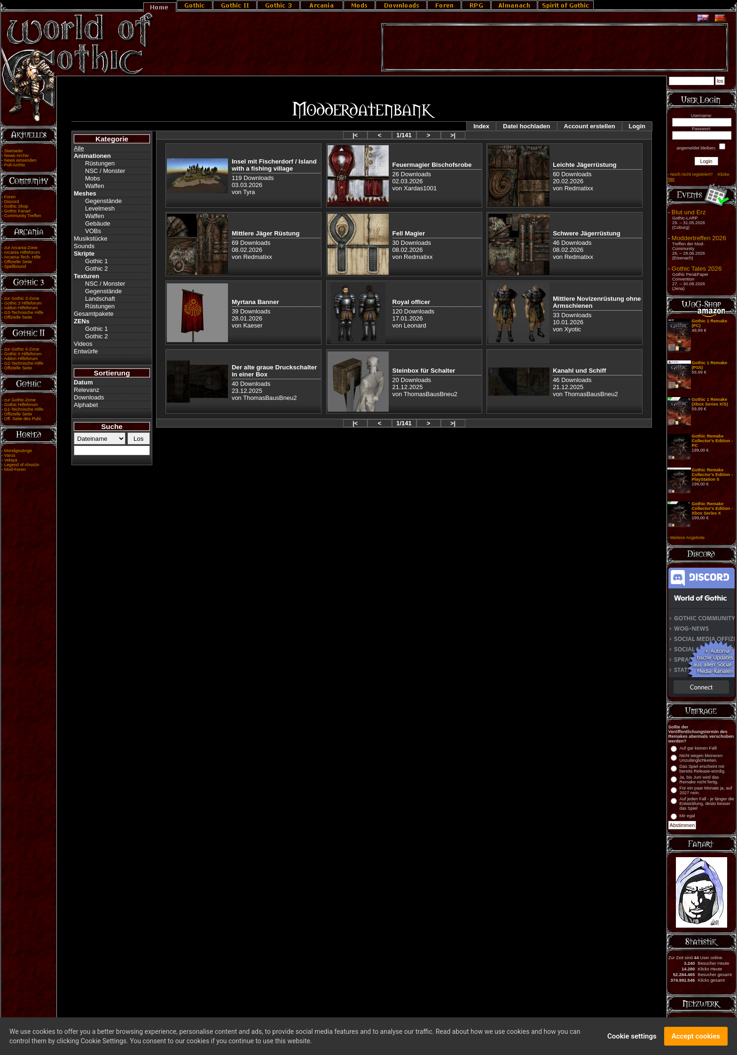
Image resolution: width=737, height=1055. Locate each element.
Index (481, 126)
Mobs (92, 178)
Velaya (10, 460)
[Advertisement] (555, 47)
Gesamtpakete (94, 313)
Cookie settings (632, 1038)
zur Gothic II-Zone (21, 349)
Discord (11, 201)
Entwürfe (86, 351)
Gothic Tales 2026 (696, 268)
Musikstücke (91, 238)
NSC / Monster (105, 170)
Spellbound (15, 266)
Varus (10, 455)
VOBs (93, 230)
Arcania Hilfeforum (22, 252)
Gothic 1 (96, 261)
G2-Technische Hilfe (23, 363)
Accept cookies (696, 1038)
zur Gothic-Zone (20, 400)
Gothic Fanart (17, 211)
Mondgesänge (18, 450)
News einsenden (20, 160)
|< (355, 135)
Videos (83, 343)
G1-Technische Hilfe (23, 409)
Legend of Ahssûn (21, 464)
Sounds (84, 246)
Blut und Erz (689, 212)
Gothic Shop (16, 206)
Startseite (13, 150)
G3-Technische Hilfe (23, 312)
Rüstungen (100, 163)
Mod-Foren (15, 469)
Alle (79, 148)
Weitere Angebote (687, 537)
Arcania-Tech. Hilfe (22, 257)
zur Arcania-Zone (21, 247)
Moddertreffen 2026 (699, 238)
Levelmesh (100, 208)
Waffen (94, 185)
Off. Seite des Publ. (23, 418)
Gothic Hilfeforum (21, 404)
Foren (10, 197)
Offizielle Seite (18, 261)
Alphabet (86, 404)
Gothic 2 (96, 268)
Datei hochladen (526, 126)
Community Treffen (22, 215)
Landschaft (100, 298)
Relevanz (86, 389)
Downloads (89, 397)
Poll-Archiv (14, 165)
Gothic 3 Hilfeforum (23, 303)
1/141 (404, 135)
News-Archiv (16, 155)
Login (637, 126)
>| (452, 135)
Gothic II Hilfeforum (23, 354)
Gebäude (97, 223)
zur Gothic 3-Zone (21, 298)
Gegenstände (103, 200)
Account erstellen (589, 126)
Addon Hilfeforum (21, 307)
